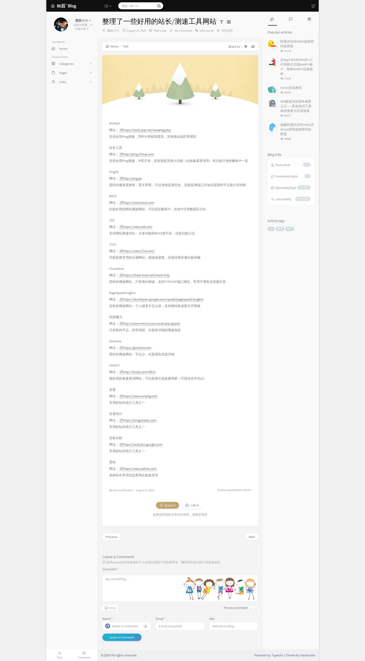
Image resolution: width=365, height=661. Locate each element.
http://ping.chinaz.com (137, 154)
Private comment (236, 608)
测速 (280, 228)
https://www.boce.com (137, 202)
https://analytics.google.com (141, 444)
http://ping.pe (131, 178)
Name (107, 619)
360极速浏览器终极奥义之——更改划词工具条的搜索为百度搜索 (295, 106)
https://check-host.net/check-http (145, 275)
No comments (183, 31)
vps (271, 228)
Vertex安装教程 (291, 88)
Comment (110, 569)
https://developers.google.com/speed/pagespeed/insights (161, 299)
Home (112, 46)
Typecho (277, 655)
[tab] (272, 19)
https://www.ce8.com (136, 227)
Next (252, 537)
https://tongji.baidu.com (138, 420)
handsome (307, 655)
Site (211, 619)
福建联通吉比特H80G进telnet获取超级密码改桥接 (297, 129)
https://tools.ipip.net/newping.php (145, 130)
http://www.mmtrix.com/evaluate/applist (150, 323)
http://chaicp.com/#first (137, 372)
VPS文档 (227, 31)
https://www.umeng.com (138, 396)
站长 (289, 228)
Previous (111, 537)
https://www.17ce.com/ (137, 251)
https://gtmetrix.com (136, 348)
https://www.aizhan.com (138, 469)
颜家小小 (113, 31)
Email (161, 619)
